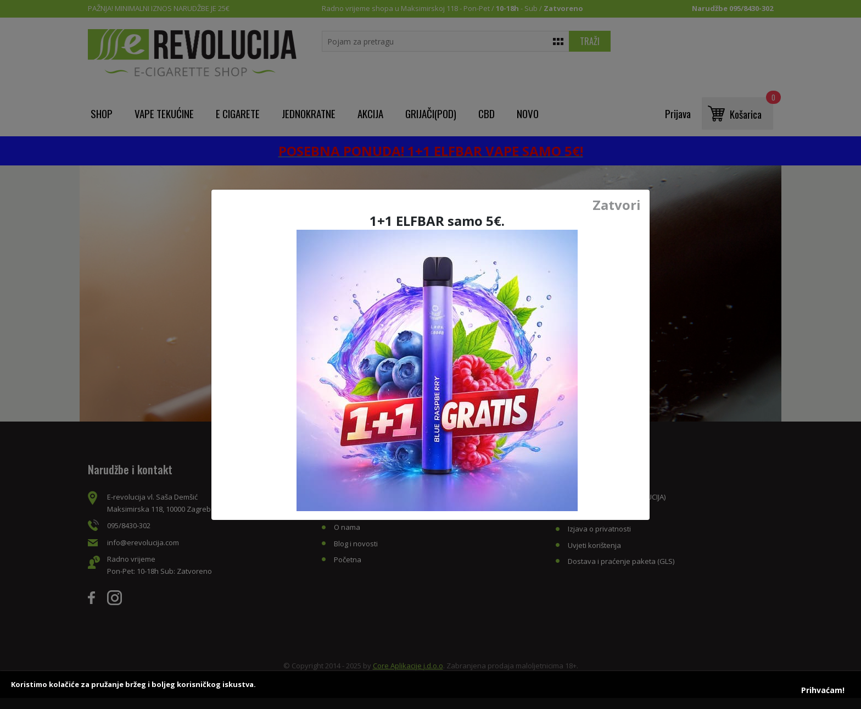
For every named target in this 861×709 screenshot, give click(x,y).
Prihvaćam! (823, 690)
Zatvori (616, 205)
